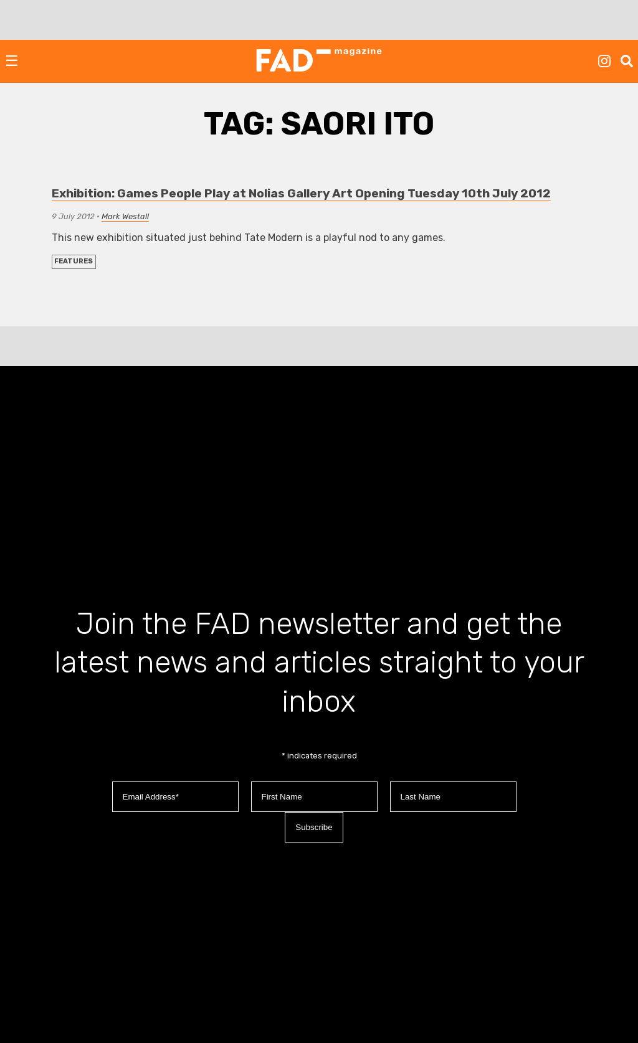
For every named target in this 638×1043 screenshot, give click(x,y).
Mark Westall (125, 216)
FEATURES (73, 261)
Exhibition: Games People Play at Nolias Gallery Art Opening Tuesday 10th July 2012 (301, 193)
